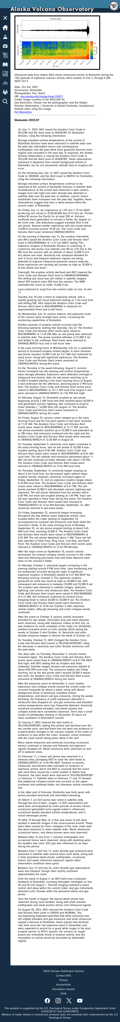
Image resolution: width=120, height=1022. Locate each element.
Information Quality (63, 989)
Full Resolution (23, 112)
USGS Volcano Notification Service (63, 971)
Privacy (63, 980)
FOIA (63, 993)
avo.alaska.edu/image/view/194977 (42, 96)
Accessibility (63, 984)
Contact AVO (63, 975)
